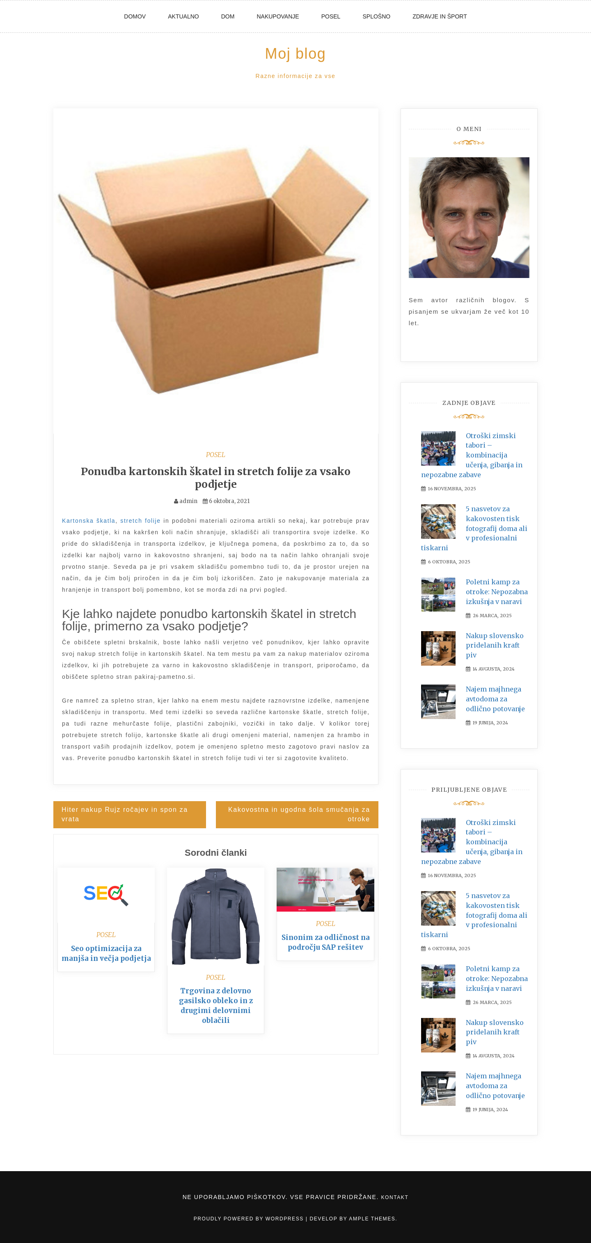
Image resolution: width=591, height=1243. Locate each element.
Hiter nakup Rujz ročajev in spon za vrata (125, 814)
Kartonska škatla (88, 520)
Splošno (376, 16)
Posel (331, 16)
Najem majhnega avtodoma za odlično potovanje (495, 699)
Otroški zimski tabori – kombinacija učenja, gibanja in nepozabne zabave (471, 455)
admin (188, 500)
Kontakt (394, 1197)
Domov (135, 16)
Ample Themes (372, 1219)
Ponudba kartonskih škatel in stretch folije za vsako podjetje (216, 477)
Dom (228, 16)
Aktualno (183, 16)
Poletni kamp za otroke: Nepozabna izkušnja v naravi (497, 592)
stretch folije (140, 520)
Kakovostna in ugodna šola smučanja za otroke (299, 814)
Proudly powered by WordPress (250, 1219)
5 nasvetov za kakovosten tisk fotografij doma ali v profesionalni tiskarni (474, 528)
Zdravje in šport (439, 16)
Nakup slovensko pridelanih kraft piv (495, 645)
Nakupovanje (278, 16)
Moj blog (295, 53)
